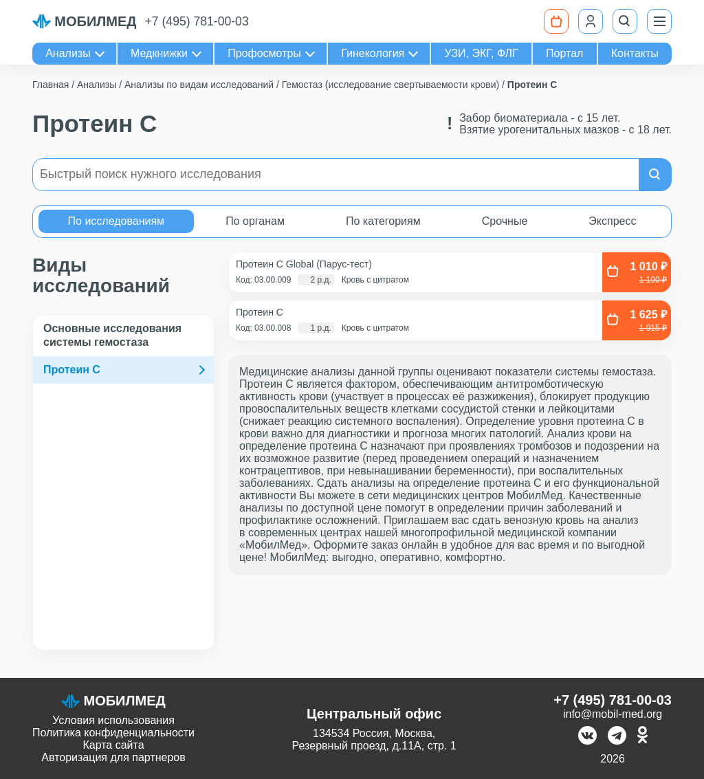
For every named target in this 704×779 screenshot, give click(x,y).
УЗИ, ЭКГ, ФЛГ (481, 53)
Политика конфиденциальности (113, 732)
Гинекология (372, 53)
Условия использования (113, 720)
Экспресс (612, 221)
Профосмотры (264, 53)
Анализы (68, 53)
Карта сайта (113, 745)
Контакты (635, 53)
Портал (564, 53)
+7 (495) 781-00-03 (197, 21)
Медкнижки (159, 53)
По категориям (383, 221)
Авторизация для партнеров (113, 757)
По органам (255, 221)
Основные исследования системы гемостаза (112, 335)
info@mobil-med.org (612, 714)
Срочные (505, 221)
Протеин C (71, 369)
